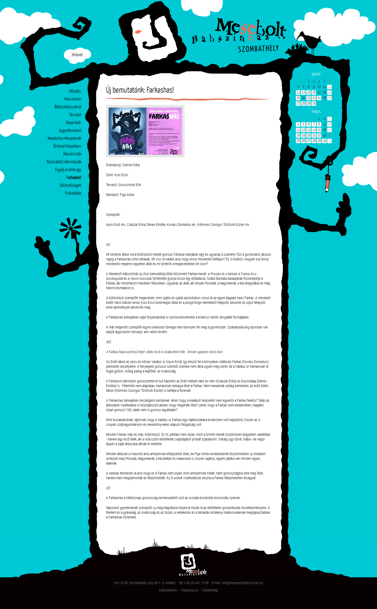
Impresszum (189, 590)
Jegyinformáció (70, 130)
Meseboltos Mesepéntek (64, 139)
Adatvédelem (168, 590)
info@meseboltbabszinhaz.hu (242, 582)
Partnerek (73, 178)
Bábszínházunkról (67, 107)
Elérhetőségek (70, 185)
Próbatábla (73, 193)
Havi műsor (72, 99)
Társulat (75, 115)
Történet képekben (67, 146)
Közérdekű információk (64, 162)
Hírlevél (77, 55)
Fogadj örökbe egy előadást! (68, 171)
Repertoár (73, 123)
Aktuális (75, 91)
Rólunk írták (72, 154)
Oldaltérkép (210, 590)
